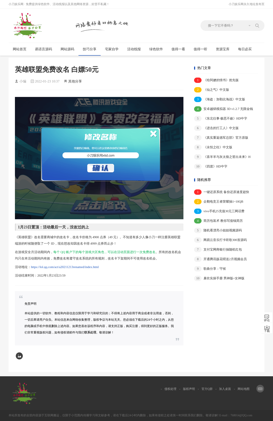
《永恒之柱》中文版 (213, 147)
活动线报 (135, 49)
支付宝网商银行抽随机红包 (218, 249)
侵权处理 (170, 389)
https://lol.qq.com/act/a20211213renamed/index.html (65, 267)
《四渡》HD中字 (210, 166)
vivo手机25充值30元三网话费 (219, 211)
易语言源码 (45, 49)
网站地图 (244, 389)
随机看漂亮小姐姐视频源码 (218, 230)
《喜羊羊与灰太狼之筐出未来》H (222, 157)
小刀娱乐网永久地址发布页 (246, 4)
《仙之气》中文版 (211, 89)
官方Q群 (207, 389)
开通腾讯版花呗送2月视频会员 (220, 259)
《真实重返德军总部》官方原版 (221, 137)
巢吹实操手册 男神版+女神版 (219, 278)
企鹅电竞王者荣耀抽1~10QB (218, 201)
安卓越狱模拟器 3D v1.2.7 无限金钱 (223, 109)
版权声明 (189, 389)
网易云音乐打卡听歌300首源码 (220, 240)
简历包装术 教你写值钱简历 (218, 220)
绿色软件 (158, 49)
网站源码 (69, 49)
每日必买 (245, 49)
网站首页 (19, 49)
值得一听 (202, 49)
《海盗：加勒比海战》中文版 (219, 99)
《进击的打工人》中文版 (216, 128)
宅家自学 (113, 49)
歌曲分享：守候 (210, 268)
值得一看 (180, 49)
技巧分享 (91, 49)
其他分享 (75, 81)
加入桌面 (225, 389)
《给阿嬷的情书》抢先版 (216, 80)
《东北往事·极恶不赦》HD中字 (220, 118)
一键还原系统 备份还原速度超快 (221, 192)
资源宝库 (224, 49)
